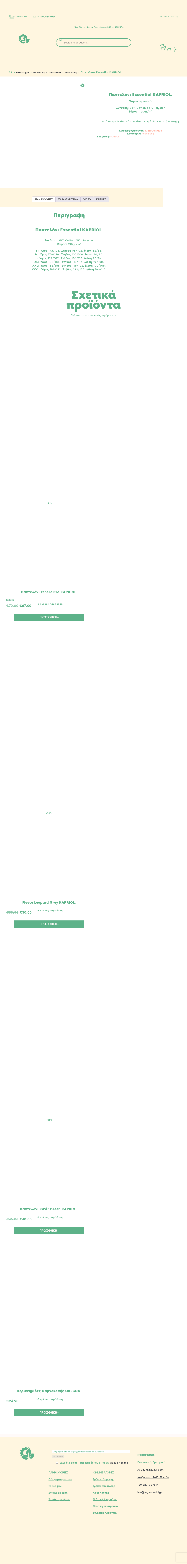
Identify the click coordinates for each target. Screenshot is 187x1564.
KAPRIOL (115, 136)
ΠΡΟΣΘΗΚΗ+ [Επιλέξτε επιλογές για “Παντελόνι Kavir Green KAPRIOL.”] (49, 1231)
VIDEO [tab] (87, 199)
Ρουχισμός (71, 72)
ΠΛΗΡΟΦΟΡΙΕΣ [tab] (44, 199)
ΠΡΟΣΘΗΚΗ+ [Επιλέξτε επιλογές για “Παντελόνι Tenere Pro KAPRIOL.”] (49, 617)
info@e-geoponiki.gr (46, 16)
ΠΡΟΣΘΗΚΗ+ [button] (49, 1412)
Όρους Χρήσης (119, 1462)
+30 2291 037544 (19, 16)
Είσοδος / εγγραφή (169, 16)
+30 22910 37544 (148, 1484)
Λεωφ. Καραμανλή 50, (150, 1469)
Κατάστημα (22, 72)
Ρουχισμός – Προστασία (47, 72)
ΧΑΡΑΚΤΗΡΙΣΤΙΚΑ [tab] (68, 199)
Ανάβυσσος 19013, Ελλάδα (153, 1477)
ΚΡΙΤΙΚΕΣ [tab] (101, 199)
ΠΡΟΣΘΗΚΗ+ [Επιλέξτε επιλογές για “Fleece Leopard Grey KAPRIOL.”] (49, 924)
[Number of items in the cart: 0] (176, 49)
